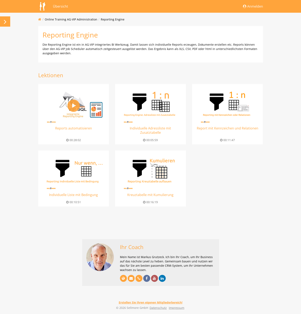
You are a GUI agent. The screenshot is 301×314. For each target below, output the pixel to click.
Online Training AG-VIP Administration (71, 19)
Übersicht (60, 6)
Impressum (176, 308)
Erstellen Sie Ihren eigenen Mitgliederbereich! (150, 302)
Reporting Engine (112, 19)
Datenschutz (158, 308)
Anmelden (253, 6)
